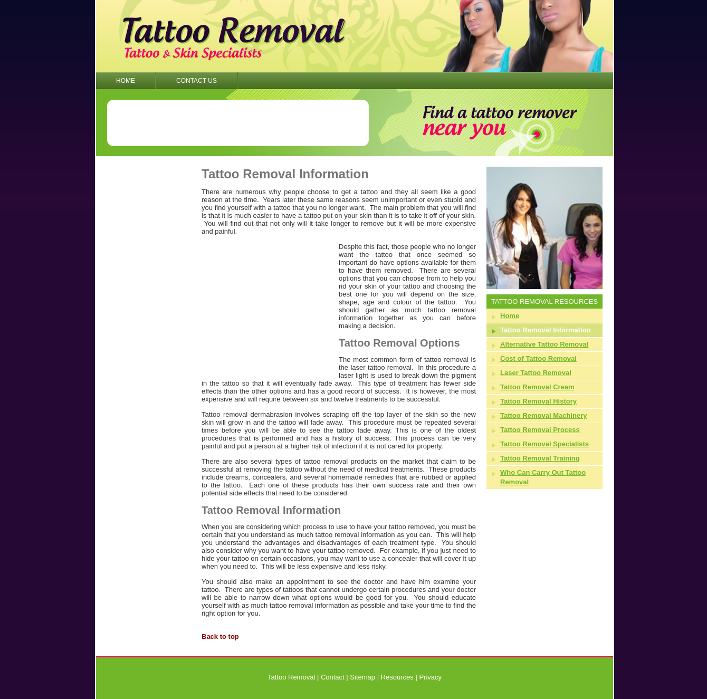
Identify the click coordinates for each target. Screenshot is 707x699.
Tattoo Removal (291, 677)
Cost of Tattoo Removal (538, 358)
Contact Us (196, 80)
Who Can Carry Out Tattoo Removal (543, 477)
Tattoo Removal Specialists (544, 444)
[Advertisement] (237, 123)
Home (125, 80)
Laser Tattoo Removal (535, 373)
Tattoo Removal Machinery (543, 415)
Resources (397, 677)
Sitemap (362, 677)
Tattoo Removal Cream (537, 387)
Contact (333, 677)
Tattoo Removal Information (545, 330)
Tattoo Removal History (538, 401)
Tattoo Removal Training (540, 458)
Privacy (430, 677)
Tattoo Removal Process (540, 430)
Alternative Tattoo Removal (544, 344)
